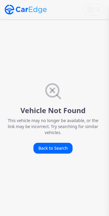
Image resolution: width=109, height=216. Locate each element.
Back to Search (52, 148)
